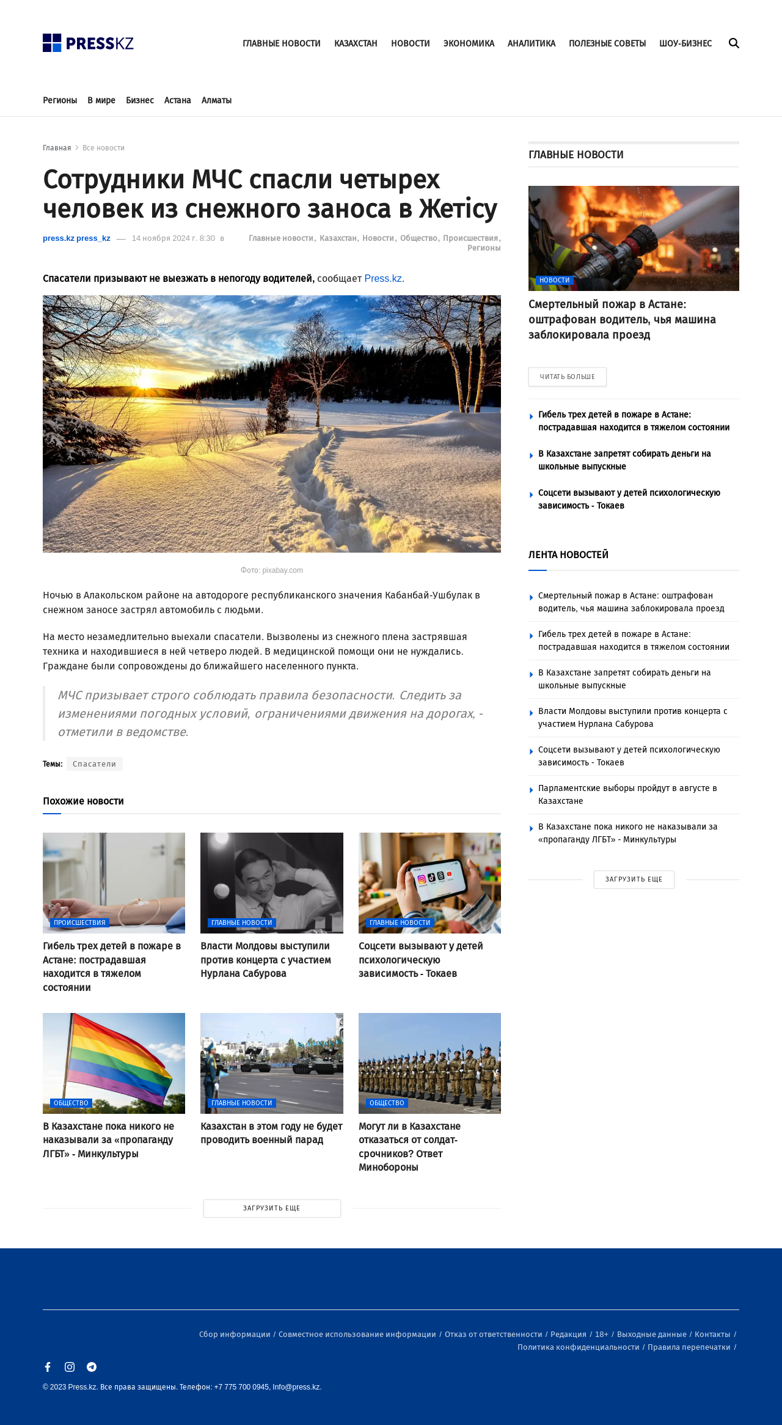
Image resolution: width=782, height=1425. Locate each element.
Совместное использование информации (358, 1334)
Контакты (714, 1334)
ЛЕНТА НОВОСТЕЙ (568, 555)
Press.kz (382, 278)
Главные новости (282, 238)
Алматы (217, 100)
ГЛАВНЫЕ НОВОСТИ (282, 44)
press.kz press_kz (77, 238)
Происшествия (471, 238)
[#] (88, 39)
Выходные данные (653, 1334)
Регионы (60, 100)
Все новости (103, 148)
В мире (101, 100)
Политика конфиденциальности (579, 1347)
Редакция (569, 1334)
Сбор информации (235, 1334)
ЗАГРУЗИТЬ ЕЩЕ (272, 1208)
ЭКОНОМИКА (469, 44)
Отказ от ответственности (494, 1334)
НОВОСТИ (410, 44)
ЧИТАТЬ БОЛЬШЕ (567, 377)
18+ (602, 1334)
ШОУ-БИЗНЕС (685, 44)
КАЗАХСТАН (356, 44)
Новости (379, 238)
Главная (57, 148)
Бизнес (140, 100)
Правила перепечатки (690, 1347)
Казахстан (339, 238)
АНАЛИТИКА (531, 44)
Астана (177, 100)
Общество (419, 238)
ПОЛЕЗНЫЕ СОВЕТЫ (607, 44)
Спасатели (95, 763)
